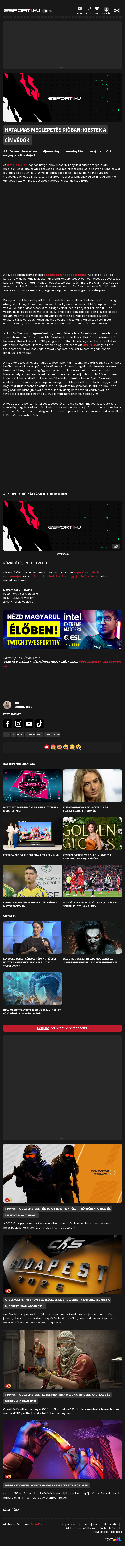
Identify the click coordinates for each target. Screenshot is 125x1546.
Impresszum (69, 1524)
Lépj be (43, 1028)
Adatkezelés (110, 1524)
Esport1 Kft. (38, 1524)
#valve (47, 734)
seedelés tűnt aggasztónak (66, 275)
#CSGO (7, 734)
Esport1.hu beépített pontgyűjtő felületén (64, 576)
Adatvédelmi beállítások (80, 1528)
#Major (40, 734)
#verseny (56, 734)
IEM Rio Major (17, 165)
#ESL (13, 734)
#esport (20, 734)
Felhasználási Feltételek (107, 1531)
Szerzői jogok (90, 1524)
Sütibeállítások (109, 1528)
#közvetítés (30, 734)
